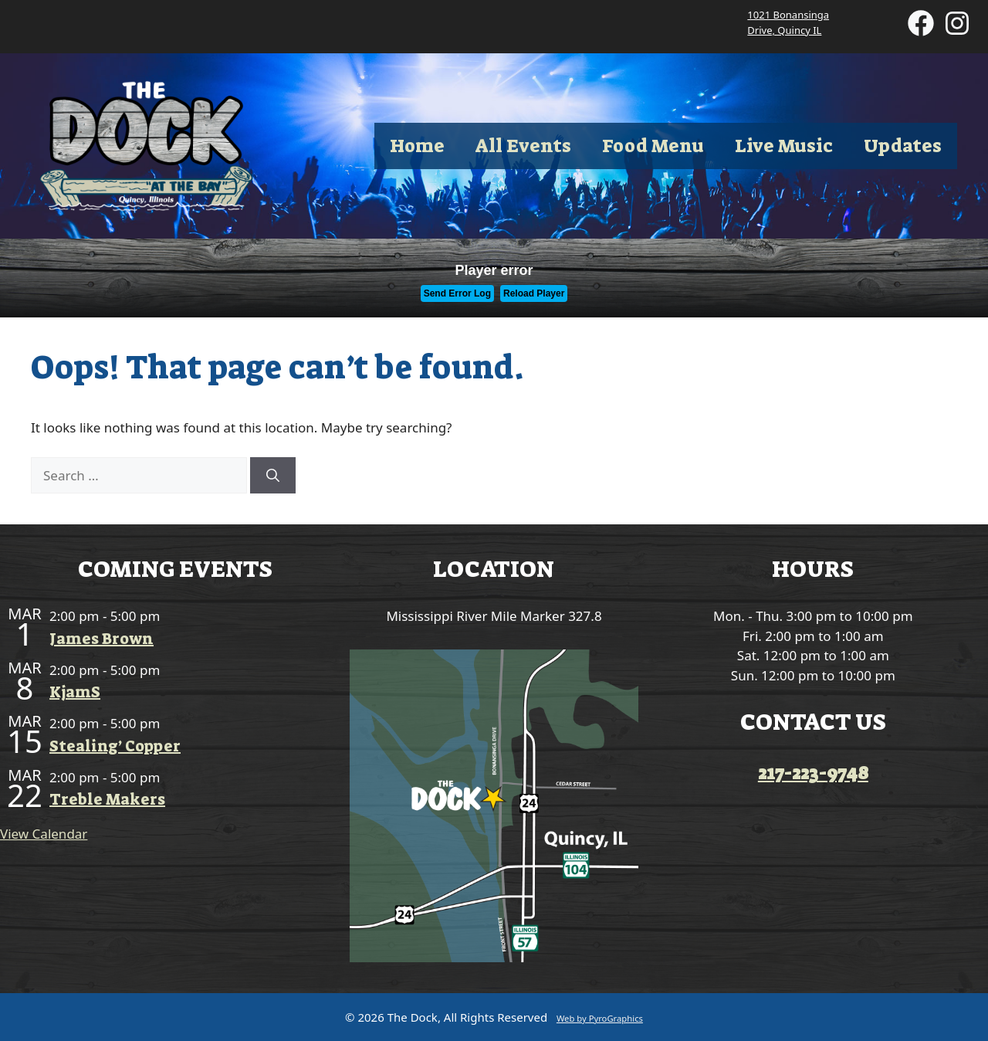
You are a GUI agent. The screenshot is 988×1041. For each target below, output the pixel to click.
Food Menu (653, 146)
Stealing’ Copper (115, 746)
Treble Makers (107, 799)
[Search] (273, 475)
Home (417, 146)
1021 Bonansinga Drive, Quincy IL (788, 22)
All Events (523, 146)
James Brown (101, 639)
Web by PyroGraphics (600, 1018)
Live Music (784, 146)
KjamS (74, 692)
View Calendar (43, 834)
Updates (903, 146)
